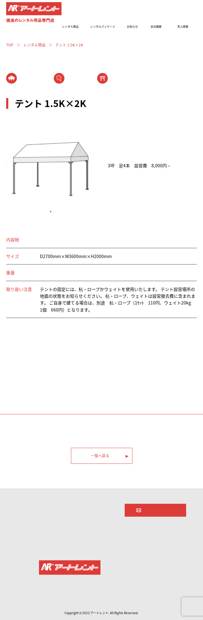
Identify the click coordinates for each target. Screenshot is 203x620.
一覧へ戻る (100, 456)
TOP (10, 45)
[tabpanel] (51, 167)
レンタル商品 (34, 45)
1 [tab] (51, 212)
